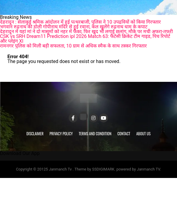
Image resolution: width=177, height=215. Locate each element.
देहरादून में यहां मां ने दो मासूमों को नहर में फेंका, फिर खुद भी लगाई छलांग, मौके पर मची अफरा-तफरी (86, 31)
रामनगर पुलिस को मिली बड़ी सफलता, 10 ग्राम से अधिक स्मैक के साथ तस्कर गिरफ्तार (73, 46)
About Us (143, 133)
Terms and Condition (95, 133)
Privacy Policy (61, 133)
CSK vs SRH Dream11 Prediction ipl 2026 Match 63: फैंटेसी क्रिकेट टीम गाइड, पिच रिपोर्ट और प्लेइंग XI (85, 38)
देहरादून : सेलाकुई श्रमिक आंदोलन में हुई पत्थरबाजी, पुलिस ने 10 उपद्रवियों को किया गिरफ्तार (80, 22)
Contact (123, 133)
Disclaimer (35, 133)
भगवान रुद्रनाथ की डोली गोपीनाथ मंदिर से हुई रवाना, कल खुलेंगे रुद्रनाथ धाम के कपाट (73, 27)
